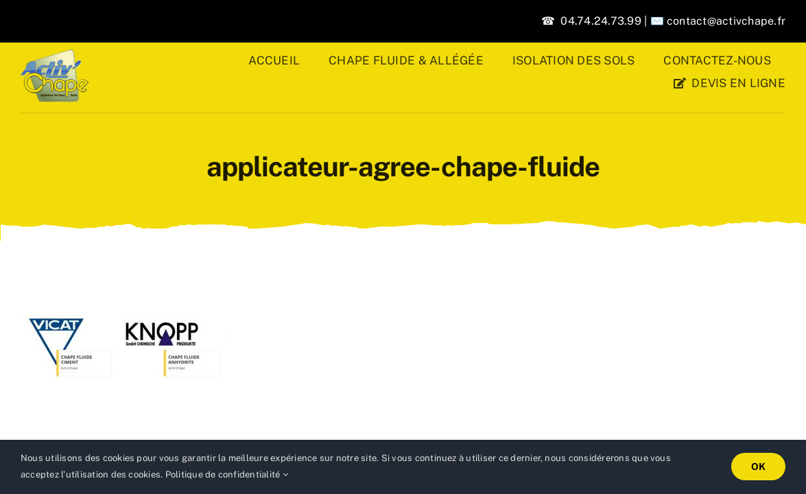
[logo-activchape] (54, 54)
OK (758, 466)
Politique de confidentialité (226, 474)
